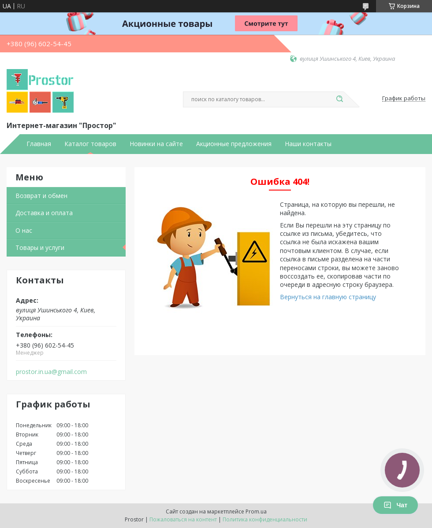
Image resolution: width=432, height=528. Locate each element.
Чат (395, 505)
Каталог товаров (90, 144)
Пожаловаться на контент (183, 519)
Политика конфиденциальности (265, 519)
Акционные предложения (234, 144)
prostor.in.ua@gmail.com (51, 372)
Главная (38, 144)
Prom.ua (256, 511)
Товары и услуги (39, 247)
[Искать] (339, 99)
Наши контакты (308, 144)
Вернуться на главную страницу (328, 297)
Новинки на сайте (156, 144)
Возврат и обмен (41, 195)
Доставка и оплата (44, 213)
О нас (23, 230)
